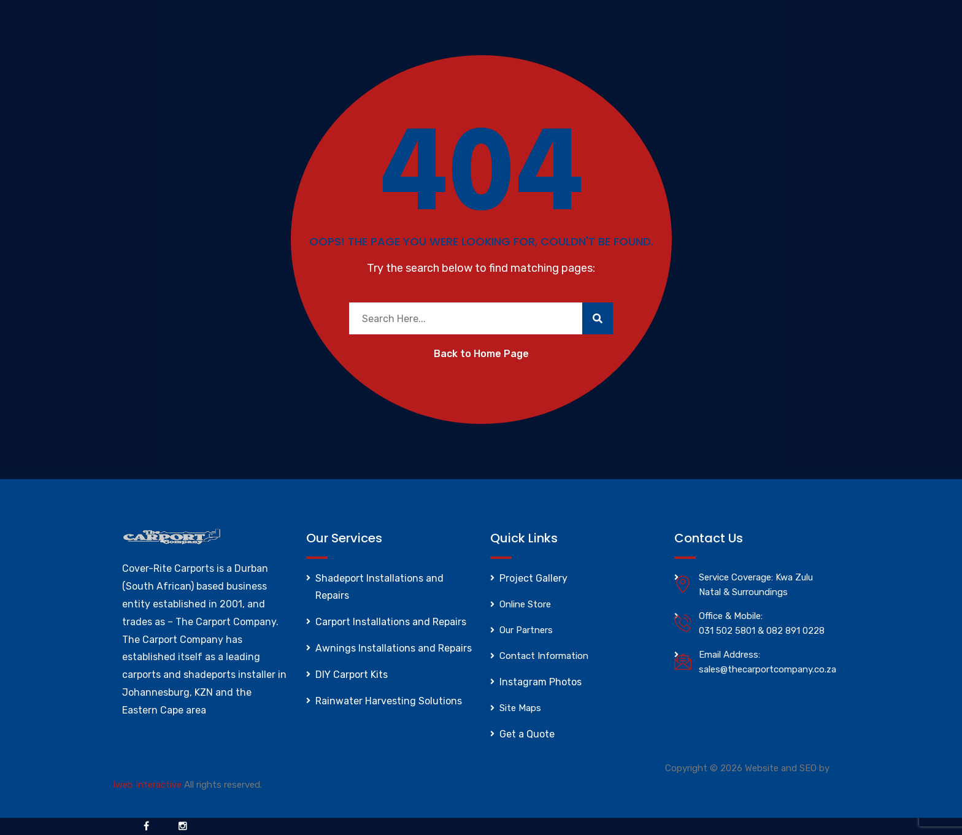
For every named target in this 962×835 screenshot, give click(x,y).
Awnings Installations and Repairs (393, 648)
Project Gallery (533, 578)
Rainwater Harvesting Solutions (388, 701)
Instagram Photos (540, 682)
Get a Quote (527, 734)
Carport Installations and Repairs (390, 622)
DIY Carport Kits (351, 674)
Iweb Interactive (147, 784)
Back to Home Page (481, 354)
